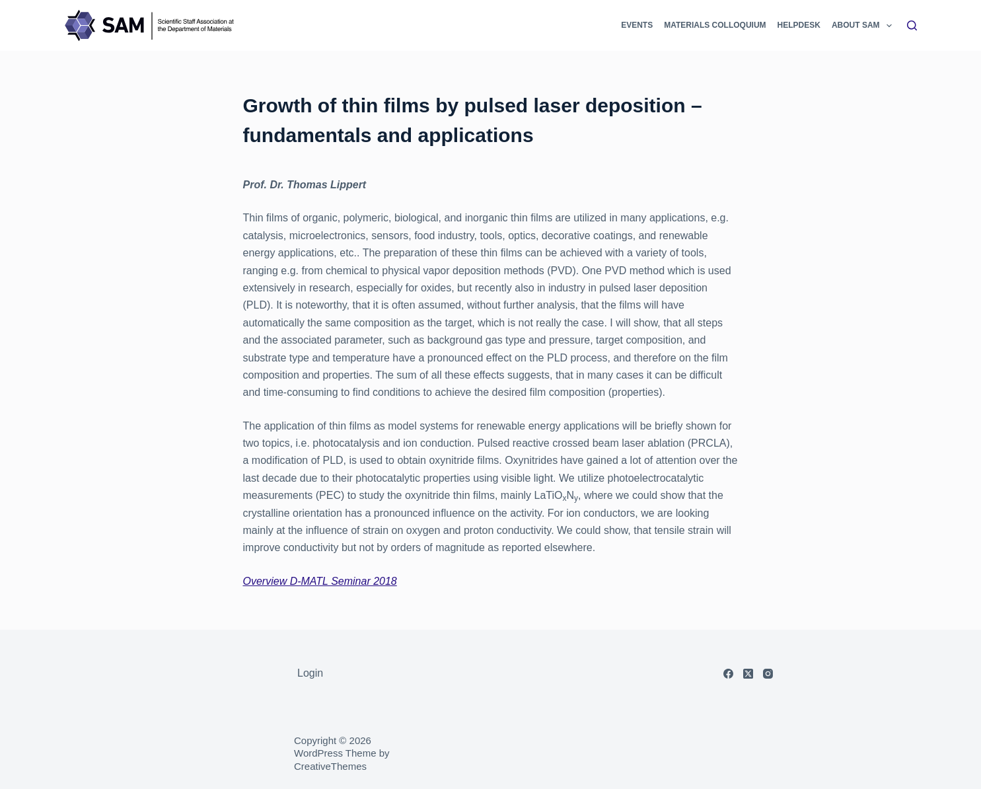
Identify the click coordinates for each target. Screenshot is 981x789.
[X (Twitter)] (748, 674)
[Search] (912, 25)
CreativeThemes (330, 766)
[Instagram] (768, 674)
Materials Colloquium (715, 25)
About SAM (863, 25)
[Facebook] (728, 674)
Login (310, 673)
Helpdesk (799, 25)
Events (637, 25)
